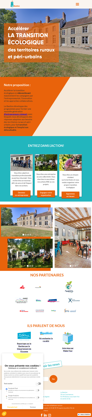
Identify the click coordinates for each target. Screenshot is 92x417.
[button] (77, 4)
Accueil (40, 393)
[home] (15, 4)
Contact (41, 400)
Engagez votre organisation (46, 194)
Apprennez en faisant (70, 195)
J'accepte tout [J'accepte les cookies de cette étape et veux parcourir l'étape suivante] (12, 407)
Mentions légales (44, 396)
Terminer (33, 407)
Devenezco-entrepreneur (21, 194)
